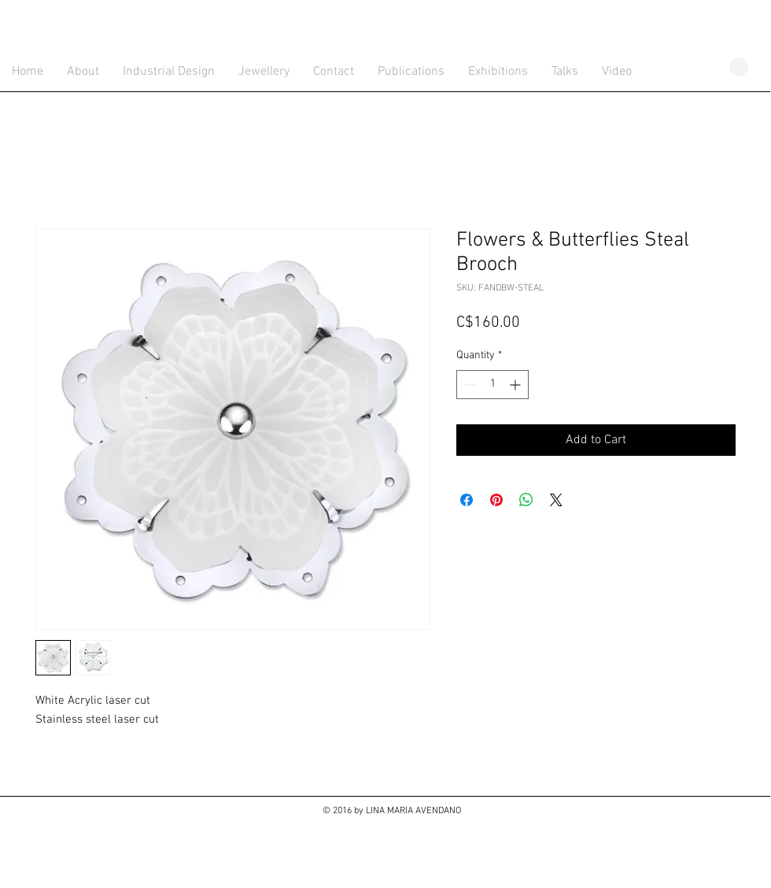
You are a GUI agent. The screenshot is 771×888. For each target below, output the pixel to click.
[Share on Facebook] (466, 499)
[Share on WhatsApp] (526, 499)
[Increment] (516, 384)
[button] (738, 66)
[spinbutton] (492, 384)
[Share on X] (556, 499)
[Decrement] (468, 384)
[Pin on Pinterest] (496, 499)
